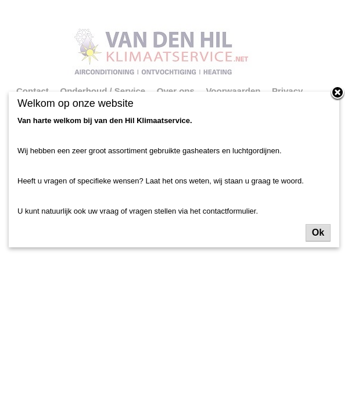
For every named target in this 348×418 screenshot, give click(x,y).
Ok (318, 232)
